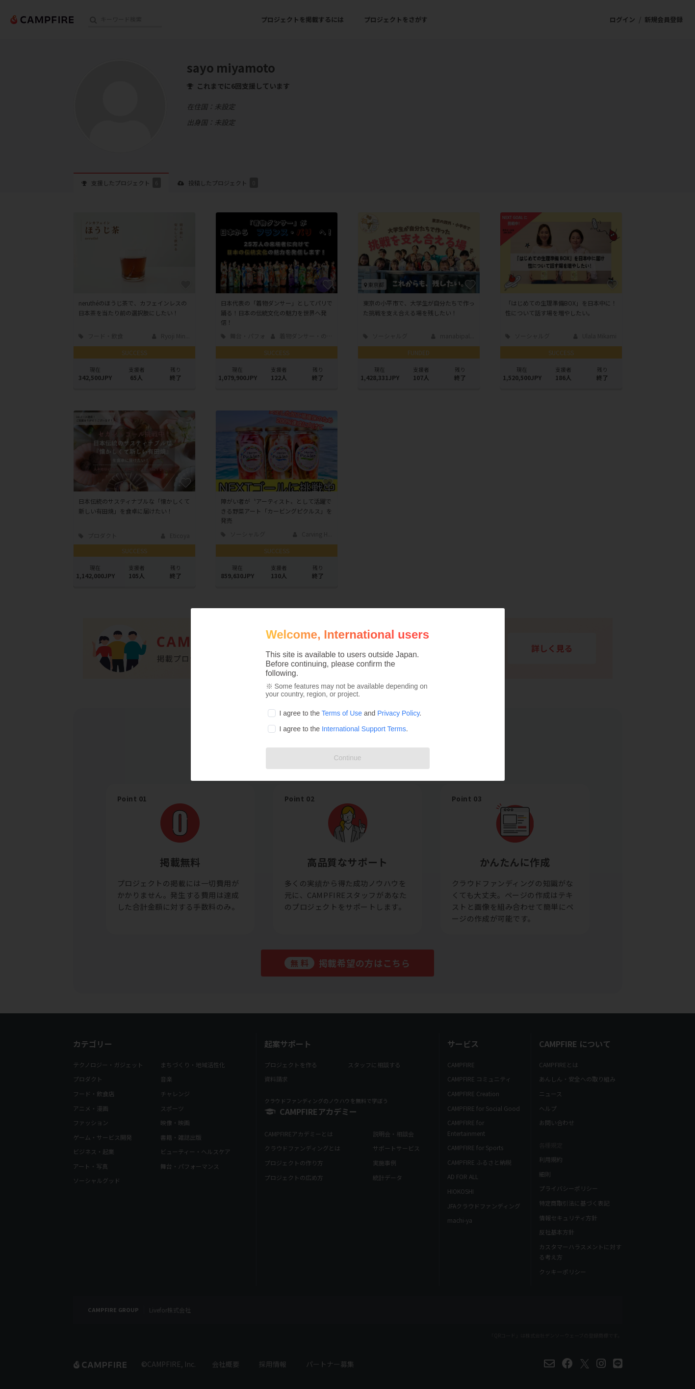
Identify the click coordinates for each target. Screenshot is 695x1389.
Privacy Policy (398, 713)
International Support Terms (364, 729)
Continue (347, 758)
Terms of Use (342, 713)
